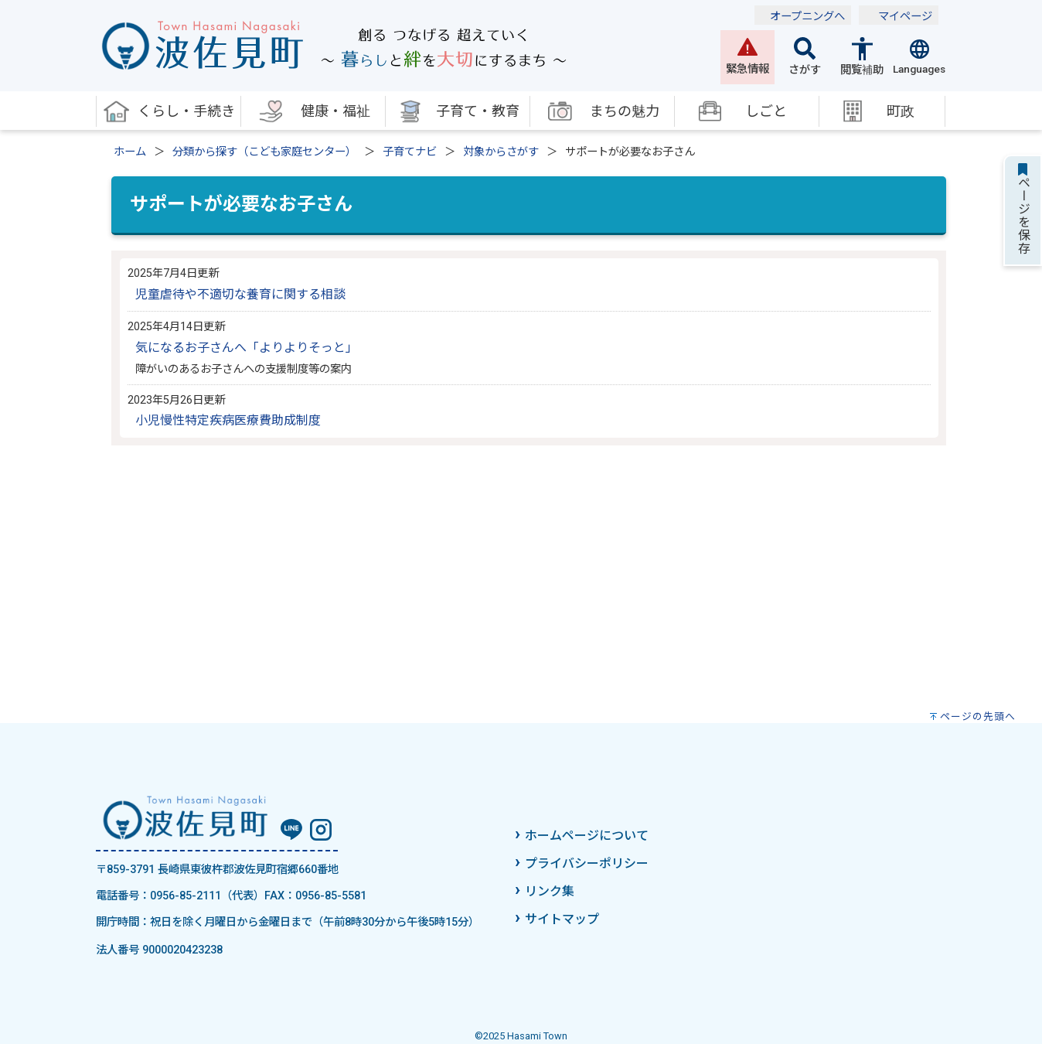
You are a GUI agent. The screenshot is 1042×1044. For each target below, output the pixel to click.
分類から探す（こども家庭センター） (264, 152)
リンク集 (549, 891)
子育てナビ (410, 152)
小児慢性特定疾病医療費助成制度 (228, 420)
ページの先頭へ (978, 716)
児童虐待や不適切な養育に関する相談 (240, 294)
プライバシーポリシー (587, 863)
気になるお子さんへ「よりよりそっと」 (246, 347)
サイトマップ (562, 919)
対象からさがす (501, 152)
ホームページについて (587, 835)
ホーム (130, 152)
